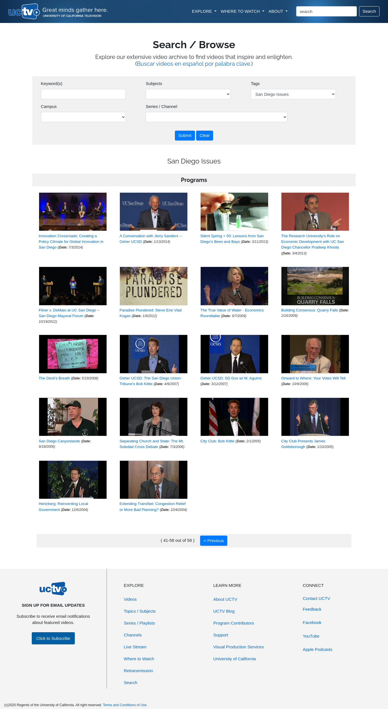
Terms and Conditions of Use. (125, 705)
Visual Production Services (238, 646)
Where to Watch (139, 658)
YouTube (311, 636)
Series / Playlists (139, 623)
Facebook (312, 622)
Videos (130, 599)
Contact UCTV (316, 598)
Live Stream (135, 646)
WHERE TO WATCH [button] (241, 11)
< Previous (213, 540)
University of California (234, 658)
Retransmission (138, 670)
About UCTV (225, 599)
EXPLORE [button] (202, 11)
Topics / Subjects (140, 611)
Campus (49, 106)
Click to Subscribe (53, 638)
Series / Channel (161, 106)
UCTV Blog (224, 611)
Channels (133, 634)
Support (220, 634)
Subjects (154, 83)
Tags (255, 83)
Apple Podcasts (317, 649)
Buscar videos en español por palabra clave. (194, 63)
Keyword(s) (51, 83)
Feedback (312, 609)
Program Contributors (233, 623)
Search (369, 11)
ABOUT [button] (277, 11)
